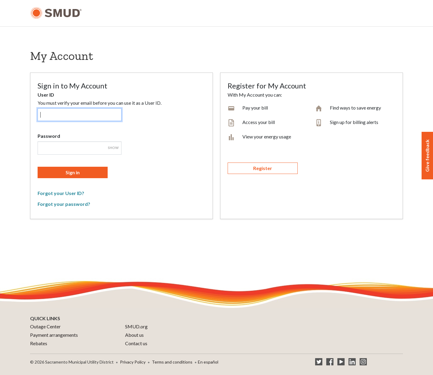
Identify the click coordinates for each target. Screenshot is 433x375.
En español (208, 361)
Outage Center (45, 326)
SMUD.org (136, 326)
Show (113, 148)
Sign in (73, 172)
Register (262, 168)
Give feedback (427, 155)
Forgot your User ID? (61, 193)
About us (134, 335)
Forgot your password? (64, 204)
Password (49, 136)
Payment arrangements (54, 335)
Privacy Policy (133, 361)
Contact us (136, 343)
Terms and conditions (172, 361)
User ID (46, 95)
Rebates (38, 343)
